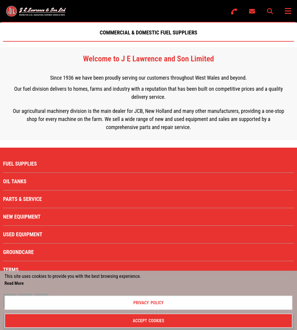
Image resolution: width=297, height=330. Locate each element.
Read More (14, 283)
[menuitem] (148, 163)
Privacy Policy (148, 302)
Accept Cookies (148, 320)
